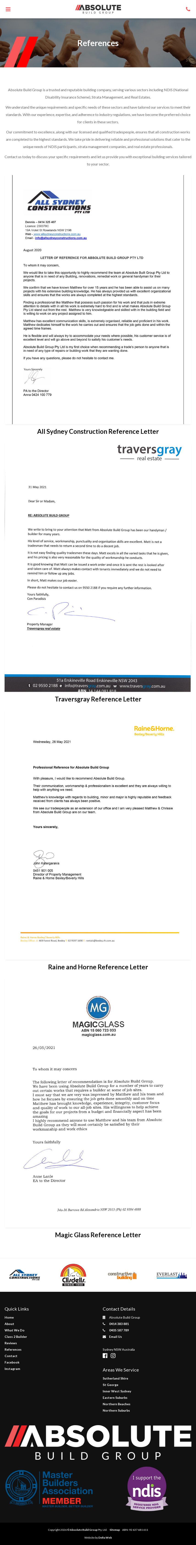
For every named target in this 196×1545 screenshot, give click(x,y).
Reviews (11, 1343)
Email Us (112, 1337)
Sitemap (115, 1529)
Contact (11, 1356)
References (13, 1349)
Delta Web (105, 1537)
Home (9, 1317)
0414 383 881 (116, 1324)
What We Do (15, 1330)
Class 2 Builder (16, 1337)
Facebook (12, 1362)
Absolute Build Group (83, 1529)
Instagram (12, 1369)
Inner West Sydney (117, 1391)
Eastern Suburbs (115, 1397)
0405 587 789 (116, 1330)
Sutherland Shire (115, 1378)
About (9, 1324)
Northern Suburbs (116, 1410)
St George (110, 1385)
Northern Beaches (116, 1404)
